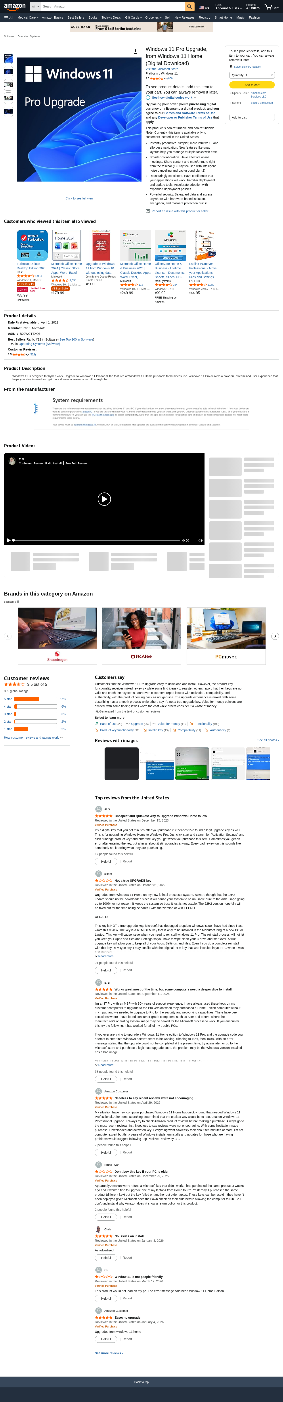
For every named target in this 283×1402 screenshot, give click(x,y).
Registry (204, 17)
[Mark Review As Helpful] (106, 861)
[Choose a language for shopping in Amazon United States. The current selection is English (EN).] (204, 6)
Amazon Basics (52, 17)
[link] (32, 266)
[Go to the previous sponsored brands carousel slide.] (7, 636)
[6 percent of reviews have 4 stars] (35, 706)
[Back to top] (141, 1386)
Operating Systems (29, 36)
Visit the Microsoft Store (162, 69)
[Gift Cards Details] (141, 17)
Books (93, 17)
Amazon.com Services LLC (258, 95)
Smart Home (223, 17)
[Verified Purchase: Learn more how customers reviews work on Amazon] (106, 825)
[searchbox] (113, 6)
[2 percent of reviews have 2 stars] (35, 721)
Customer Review (31, 463)
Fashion (254, 17)
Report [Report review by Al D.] (127, 861)
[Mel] (21, 459)
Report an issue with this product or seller (177, 211)
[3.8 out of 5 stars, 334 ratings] (166, 284)
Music (240, 17)
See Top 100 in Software (76, 339)
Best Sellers (76, 17)
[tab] (108, 724)
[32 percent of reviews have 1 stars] (35, 729)
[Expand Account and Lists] (241, 8)
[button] (8, 17)
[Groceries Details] (161, 17)
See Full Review (76, 463)
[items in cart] (271, 6)
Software (9, 36)
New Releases (184, 17)
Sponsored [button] (12, 601)
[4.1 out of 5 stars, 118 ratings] (131, 284)
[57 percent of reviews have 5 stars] (35, 699)
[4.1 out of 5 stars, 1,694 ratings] (63, 280)
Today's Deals (111, 17)
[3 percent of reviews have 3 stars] (35, 714)
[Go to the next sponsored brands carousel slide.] (275, 636)
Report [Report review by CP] (127, 1298)
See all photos (267, 740)
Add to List (239, 117)
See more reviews (108, 1353)
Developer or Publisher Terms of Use (185, 117)
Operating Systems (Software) (39, 344)
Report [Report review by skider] (127, 970)
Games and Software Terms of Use (189, 113)
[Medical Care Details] (37, 17)
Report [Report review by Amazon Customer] (127, 1152)
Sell (167, 17)
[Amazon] (15, 6)
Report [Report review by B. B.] (127, 1079)
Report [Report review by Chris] (127, 1257)
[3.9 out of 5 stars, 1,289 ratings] (201, 284)
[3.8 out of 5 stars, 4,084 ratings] (29, 276)
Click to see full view (79, 198)
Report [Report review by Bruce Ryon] (127, 1217)
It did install (53, 463)
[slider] (96, 540)
